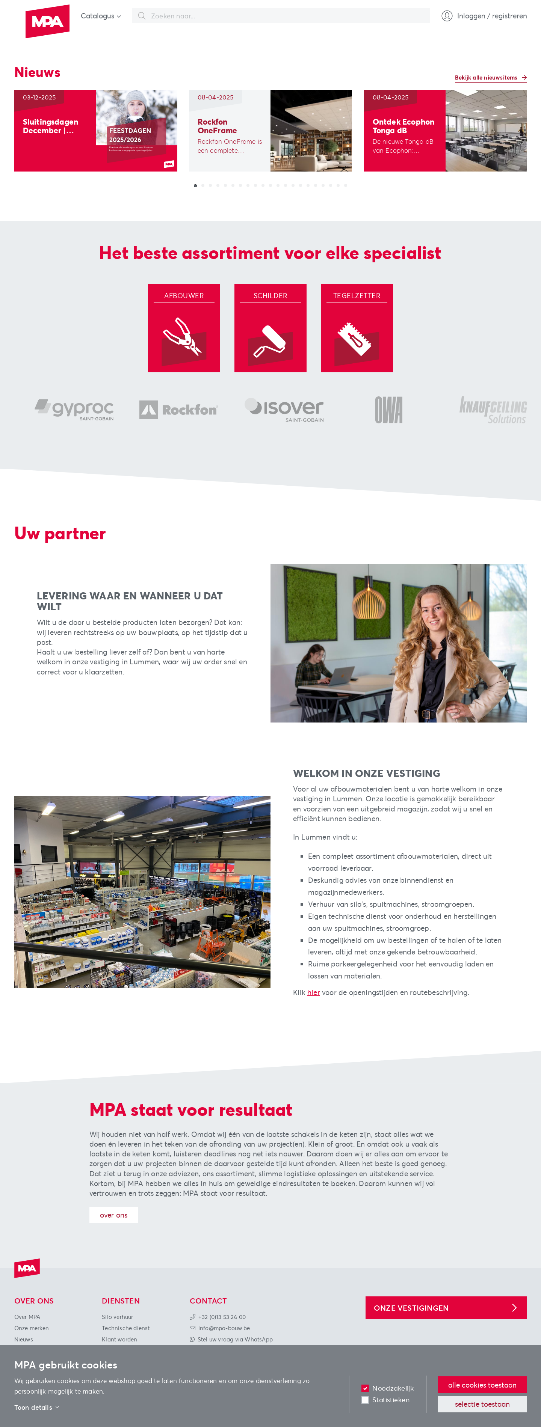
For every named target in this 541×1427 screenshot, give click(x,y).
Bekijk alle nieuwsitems (487, 77)
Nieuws (23, 1339)
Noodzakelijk (393, 1388)
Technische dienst (126, 1328)
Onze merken (31, 1328)
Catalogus (97, 15)
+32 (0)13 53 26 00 (222, 1316)
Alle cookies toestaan (482, 1384)
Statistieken (391, 1399)
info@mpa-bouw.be (224, 1328)
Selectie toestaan (482, 1404)
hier (313, 992)
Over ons (114, 1214)
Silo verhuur (117, 1316)
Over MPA (27, 1316)
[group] (95, 131)
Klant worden (119, 1339)
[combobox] (281, 15)
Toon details (36, 1407)
